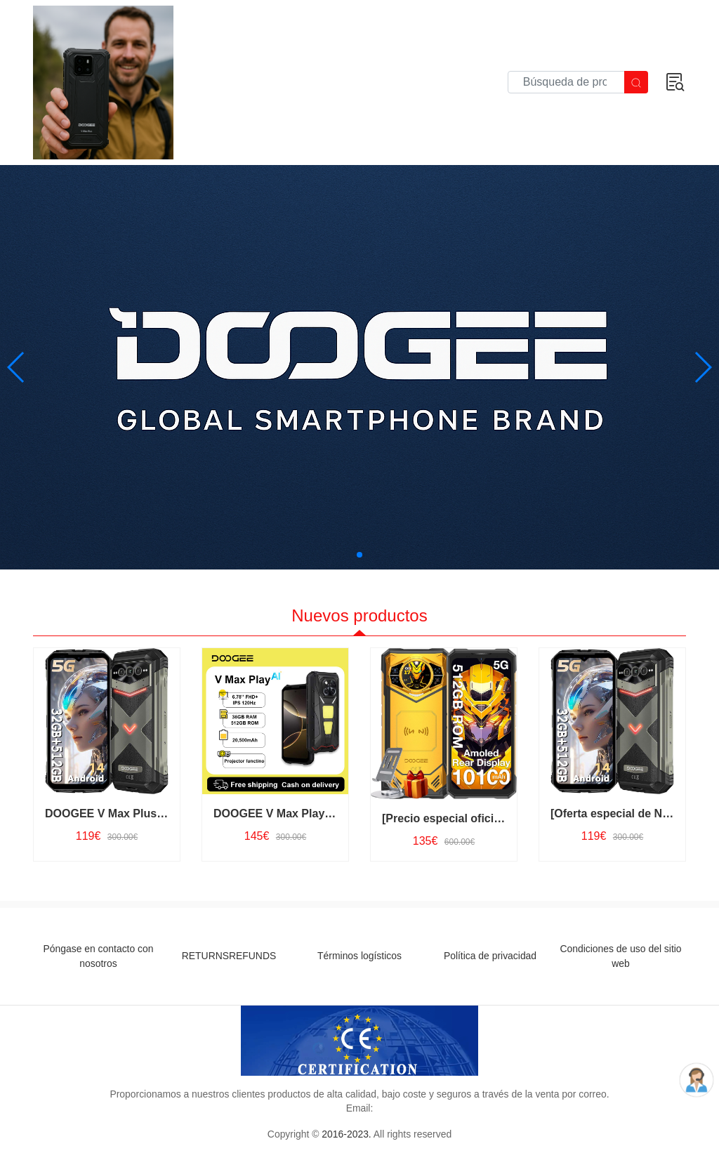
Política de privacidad (490, 955)
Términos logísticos (359, 955)
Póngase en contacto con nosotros (99, 956)
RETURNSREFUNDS (229, 955)
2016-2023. (346, 1134)
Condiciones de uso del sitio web (620, 956)
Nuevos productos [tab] (359, 615)
